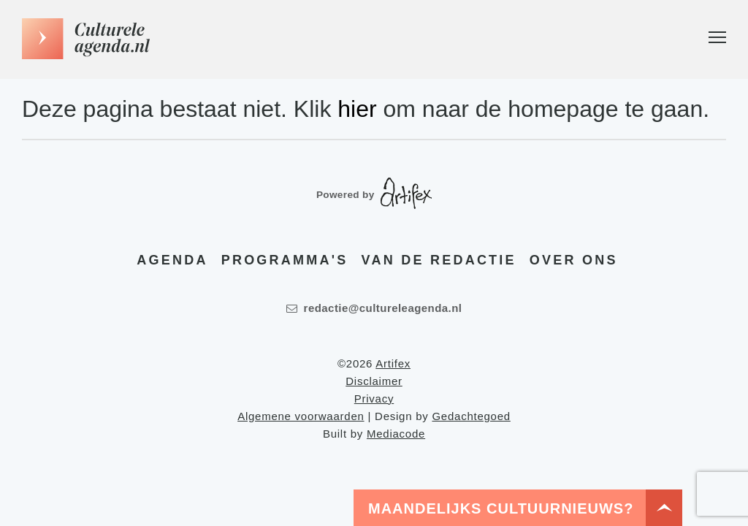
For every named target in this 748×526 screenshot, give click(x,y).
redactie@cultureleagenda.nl (374, 308)
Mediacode (396, 433)
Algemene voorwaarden (300, 416)
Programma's (284, 260)
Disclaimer (374, 381)
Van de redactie (439, 260)
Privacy (374, 398)
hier (356, 109)
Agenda (172, 260)
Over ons (574, 260)
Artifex (393, 363)
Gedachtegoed (471, 416)
